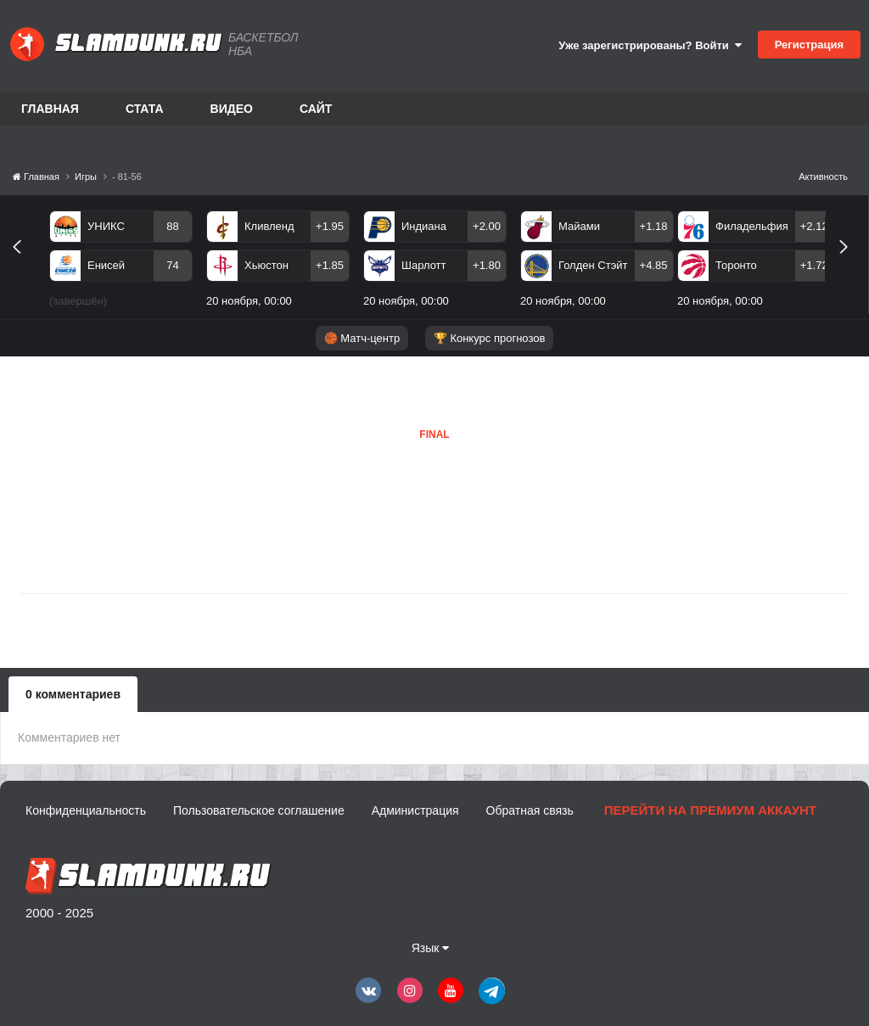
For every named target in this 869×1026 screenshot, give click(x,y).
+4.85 (654, 265)
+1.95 (330, 226)
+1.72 (814, 265)
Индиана (423, 226)
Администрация (415, 810)
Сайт (316, 108)
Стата (145, 108)
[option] (120, 262)
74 (172, 265)
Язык (431, 948)
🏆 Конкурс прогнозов (490, 338)
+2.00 (487, 226)
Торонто (736, 265)
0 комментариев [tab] (73, 694)
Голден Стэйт (593, 265)
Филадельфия (751, 226)
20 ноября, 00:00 (249, 300)
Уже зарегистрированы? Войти (650, 45)
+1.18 (654, 226)
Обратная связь (530, 810)
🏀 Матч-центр (362, 338)
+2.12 (814, 226)
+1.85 (330, 265)
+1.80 (487, 265)
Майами (579, 226)
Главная (50, 108)
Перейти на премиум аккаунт (710, 810)
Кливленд (269, 226)
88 (172, 226)
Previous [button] (23, 266)
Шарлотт (423, 265)
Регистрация (809, 44)
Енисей (106, 265)
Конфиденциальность (85, 810)
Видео (231, 108)
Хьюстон (266, 265)
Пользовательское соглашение (259, 810)
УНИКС (106, 226)
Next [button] (850, 266)
